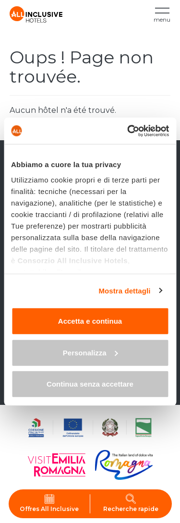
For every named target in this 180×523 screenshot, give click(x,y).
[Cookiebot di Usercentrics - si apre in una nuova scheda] (128, 130)
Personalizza (90, 352)
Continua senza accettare (90, 384)
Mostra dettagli (124, 290)
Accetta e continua (90, 321)
